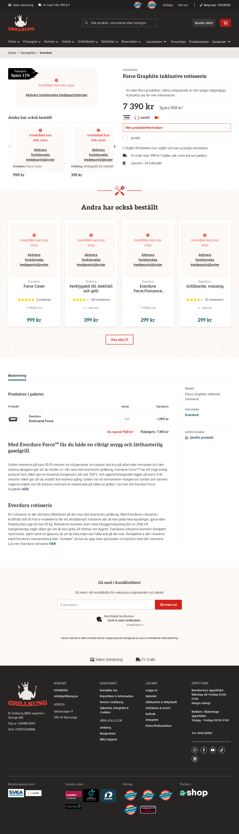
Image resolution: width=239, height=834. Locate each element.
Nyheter (151, 696)
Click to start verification (123, 620)
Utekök (68, 41)
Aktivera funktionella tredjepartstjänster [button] (56, 95)
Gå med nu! (170, 605)
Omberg (105, 727)
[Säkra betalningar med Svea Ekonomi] (16, 792)
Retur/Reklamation (159, 725)
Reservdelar (131, 41)
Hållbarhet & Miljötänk (161, 702)
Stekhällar (109, 41)
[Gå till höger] (114, 146)
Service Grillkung (111, 702)
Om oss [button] (183, 5)
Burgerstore (108, 733)
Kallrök (150, 714)
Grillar (14, 41)
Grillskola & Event (158, 708)
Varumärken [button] (156, 41)
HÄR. (25, 496)
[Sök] (119, 23)
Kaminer (51, 41)
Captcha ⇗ (135, 625)
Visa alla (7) (119, 346)
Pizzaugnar (32, 41)
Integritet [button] (152, 719)
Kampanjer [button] (221, 41)
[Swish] (33, 792)
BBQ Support (108, 739)
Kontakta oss (108, 690)
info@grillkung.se (66, 696)
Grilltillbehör (88, 41)
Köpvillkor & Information (116, 696)
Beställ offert (204, 23)
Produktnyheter (199, 41)
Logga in (151, 690)
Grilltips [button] (168, 5)
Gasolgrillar (28, 52)
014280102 (224, 5)
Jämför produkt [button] (199, 444)
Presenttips (178, 41)
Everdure (46, 52)
